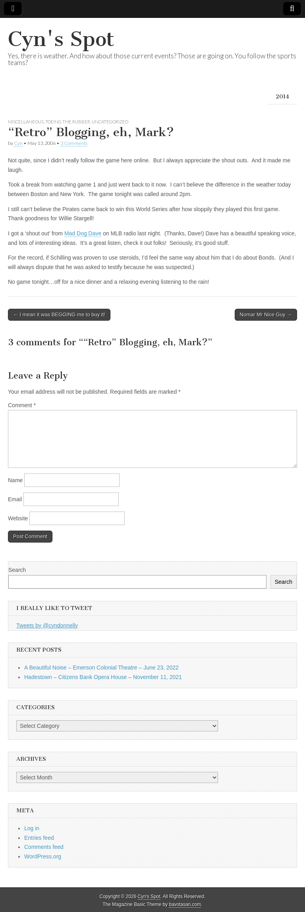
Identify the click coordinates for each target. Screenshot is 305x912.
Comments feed (44, 847)
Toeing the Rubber (67, 121)
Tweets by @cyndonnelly (47, 625)
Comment (22, 405)
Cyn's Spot (61, 39)
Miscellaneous (26, 121)
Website (18, 518)
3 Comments (73, 143)
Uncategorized (110, 121)
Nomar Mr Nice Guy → (266, 314)
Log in (31, 828)
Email (15, 499)
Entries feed (39, 838)
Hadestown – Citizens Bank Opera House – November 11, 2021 (103, 677)
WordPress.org (42, 856)
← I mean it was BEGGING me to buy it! (59, 314)
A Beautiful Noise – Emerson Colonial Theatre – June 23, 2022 (101, 667)
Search (17, 570)
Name (15, 480)
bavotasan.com (185, 904)
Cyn (18, 143)
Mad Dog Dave (82, 233)
